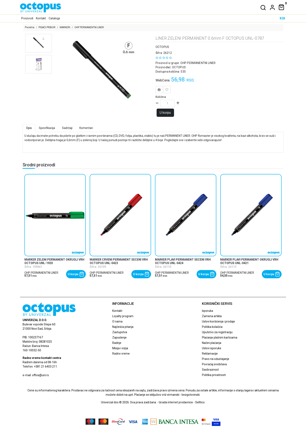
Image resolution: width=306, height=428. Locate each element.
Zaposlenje (119, 337)
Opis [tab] (29, 128)
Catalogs (54, 18)
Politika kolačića (212, 326)
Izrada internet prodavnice (176, 402)
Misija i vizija (120, 348)
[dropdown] (271, 7)
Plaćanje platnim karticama (219, 337)
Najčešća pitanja (122, 326)
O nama (117, 321)
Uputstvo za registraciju (217, 332)
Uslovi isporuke (211, 348)
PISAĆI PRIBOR (47, 27)
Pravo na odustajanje (215, 359)
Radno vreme (121, 353)
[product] (55, 215)
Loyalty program (122, 316)
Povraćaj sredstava (214, 364)
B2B (282, 18)
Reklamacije (210, 353)
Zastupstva (119, 332)
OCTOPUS (162, 47)
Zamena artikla (212, 316)
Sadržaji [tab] (67, 128)
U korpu (165, 113)
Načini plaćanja (211, 342)
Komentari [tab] (86, 128)
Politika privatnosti (214, 375)
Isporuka (207, 310)
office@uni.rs (40, 375)
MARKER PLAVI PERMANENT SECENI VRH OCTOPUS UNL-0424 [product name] (183, 261)
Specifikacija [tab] (47, 128)
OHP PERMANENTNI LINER (89, 27)
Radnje (116, 342)
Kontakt (41, 18)
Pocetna (29, 27)
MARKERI (65, 27)
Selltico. (200, 402)
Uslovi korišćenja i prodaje (218, 321)
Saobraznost (210, 369)
